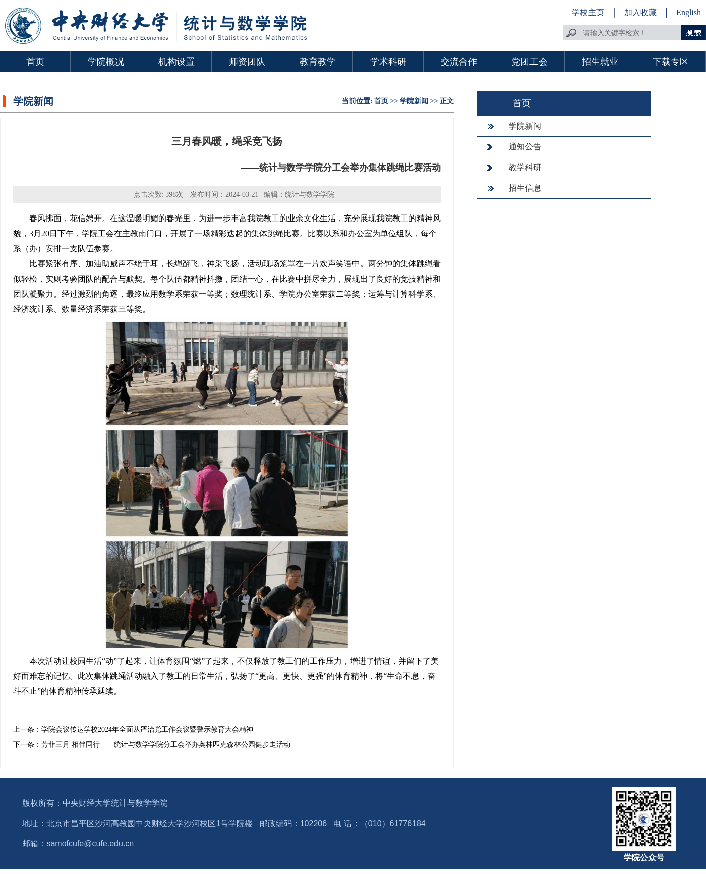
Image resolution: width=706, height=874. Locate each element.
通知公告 (525, 146)
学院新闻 (414, 101)
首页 (35, 62)
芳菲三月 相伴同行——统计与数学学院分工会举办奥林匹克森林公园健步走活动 (165, 744)
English (688, 12)
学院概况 (106, 62)
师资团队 (247, 62)
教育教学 (318, 62)
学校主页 (588, 12)
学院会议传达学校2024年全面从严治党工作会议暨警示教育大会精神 (147, 729)
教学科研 (525, 167)
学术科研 (388, 62)
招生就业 (600, 62)
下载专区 (671, 62)
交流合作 (459, 62)
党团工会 (529, 62)
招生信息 (525, 188)
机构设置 (176, 62)
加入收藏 (641, 12)
